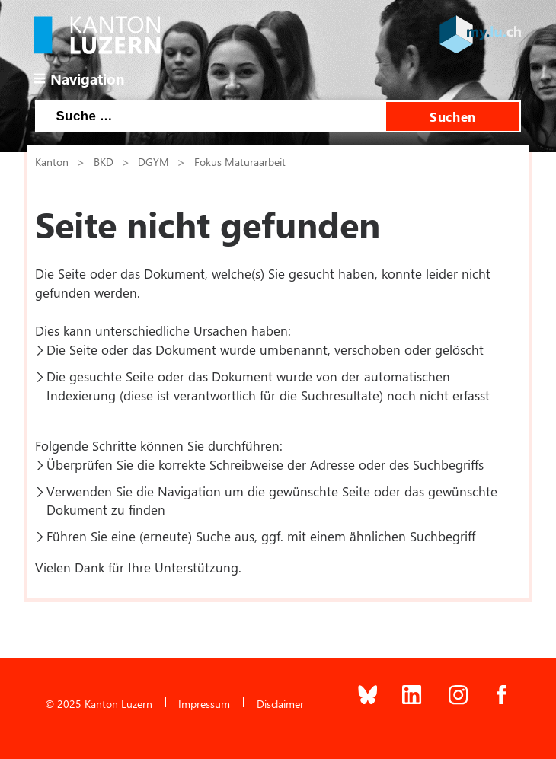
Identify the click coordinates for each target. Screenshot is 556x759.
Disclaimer (280, 703)
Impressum (204, 703)
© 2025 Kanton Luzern (98, 703)
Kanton (52, 161)
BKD (103, 161)
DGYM (153, 161)
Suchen (452, 116)
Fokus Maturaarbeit (240, 161)
